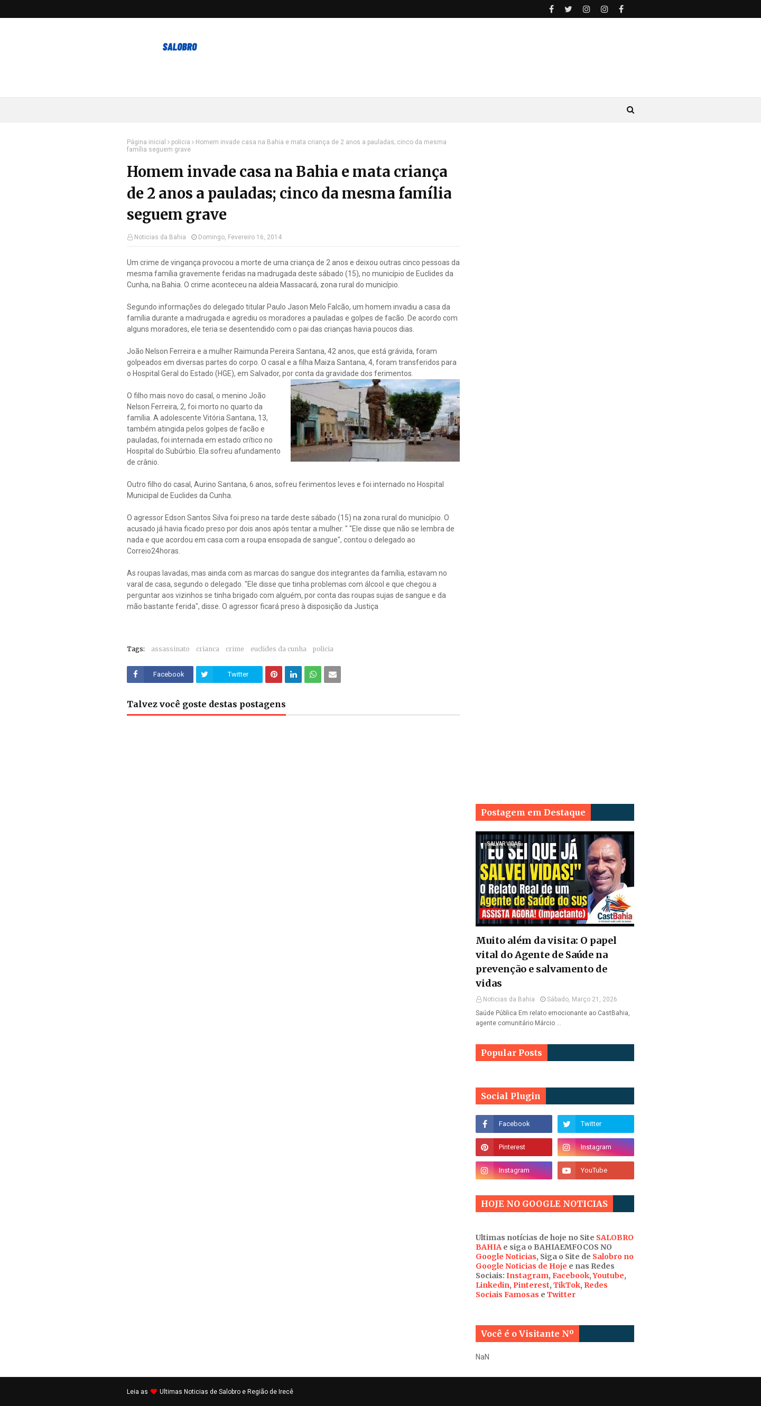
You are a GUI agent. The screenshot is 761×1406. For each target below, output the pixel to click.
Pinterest (531, 1285)
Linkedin (492, 1285)
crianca (207, 649)
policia (180, 142)
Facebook (570, 1275)
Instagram (527, 1275)
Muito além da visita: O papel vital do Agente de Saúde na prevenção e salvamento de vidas (546, 961)
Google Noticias (506, 1256)
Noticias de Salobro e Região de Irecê (238, 1391)
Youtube (608, 1275)
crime (235, 649)
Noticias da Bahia (160, 237)
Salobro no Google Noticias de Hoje (555, 1261)
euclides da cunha (278, 649)
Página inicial (146, 142)
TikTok (566, 1285)
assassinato (170, 649)
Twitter (561, 1294)
